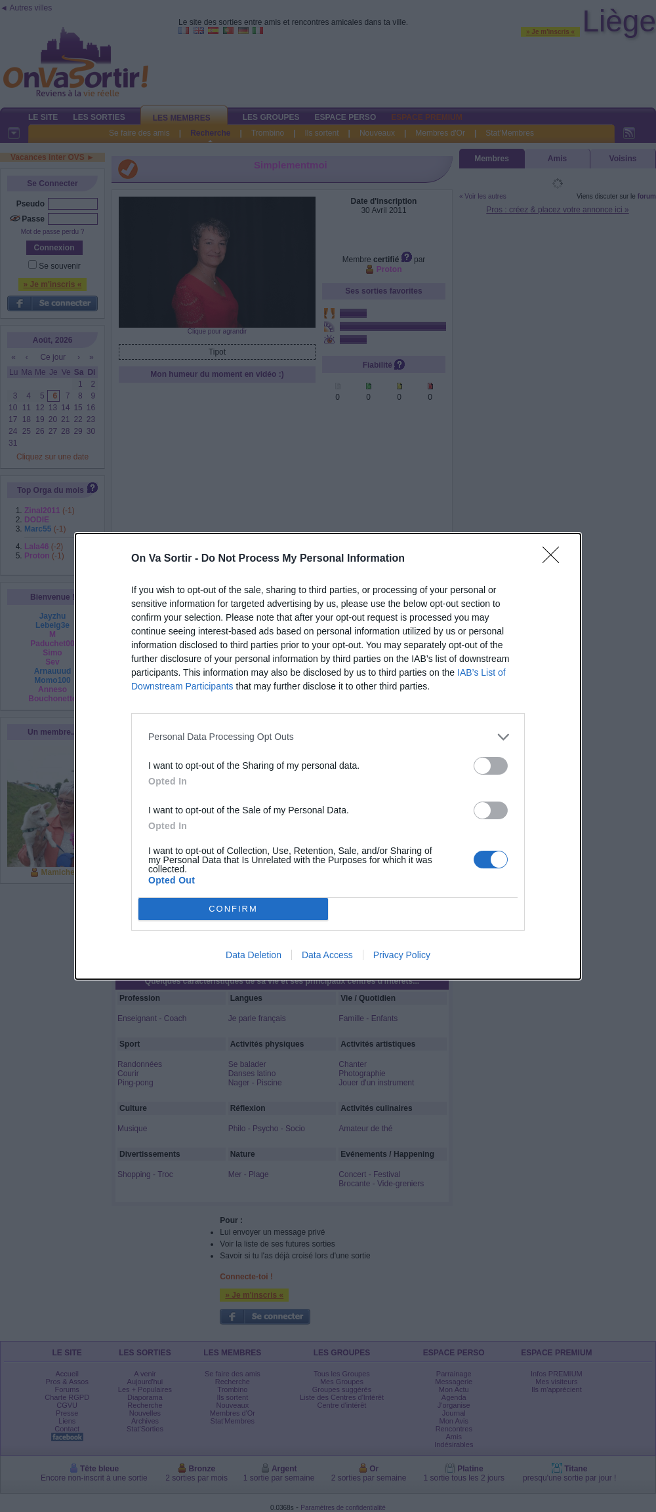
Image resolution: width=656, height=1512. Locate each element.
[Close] (555, 559)
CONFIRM (233, 909)
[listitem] (328, 737)
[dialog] (328, 756)
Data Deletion (253, 955)
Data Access (327, 955)
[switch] (491, 766)
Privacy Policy (401, 955)
